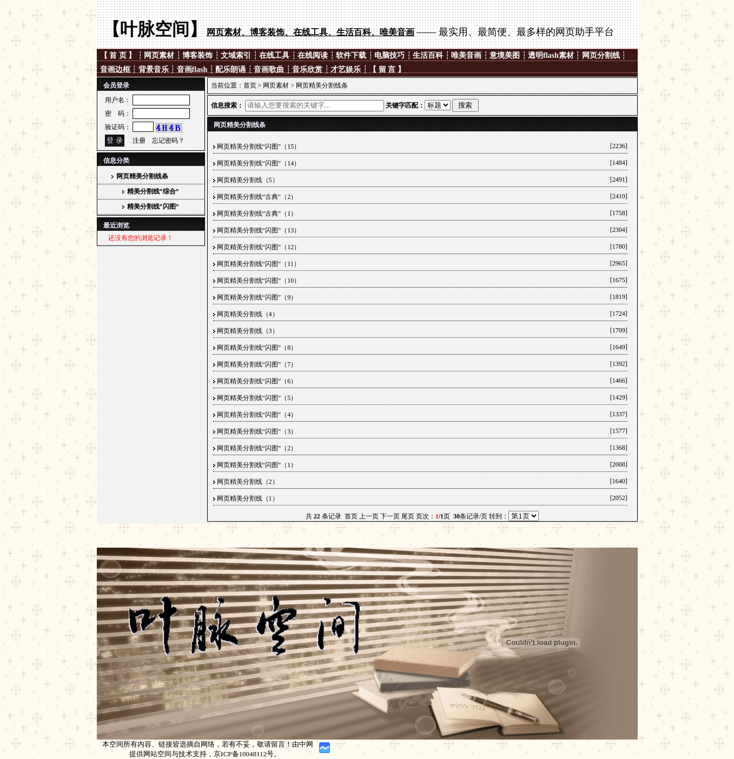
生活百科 (428, 55)
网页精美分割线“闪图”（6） (257, 381)
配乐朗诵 (230, 69)
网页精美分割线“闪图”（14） (259, 163)
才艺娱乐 (345, 69)
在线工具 (274, 55)
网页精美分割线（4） (248, 314)
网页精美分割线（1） (248, 498)
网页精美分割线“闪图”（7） (257, 364)
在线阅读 (312, 55)
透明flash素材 (551, 55)
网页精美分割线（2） (248, 481)
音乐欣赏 (307, 69)
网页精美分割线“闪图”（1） (257, 465)
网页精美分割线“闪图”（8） (257, 347)
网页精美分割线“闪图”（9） (257, 297)
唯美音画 (466, 55)
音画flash (192, 69)
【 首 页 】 (119, 55)
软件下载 (351, 55)
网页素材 (159, 55)
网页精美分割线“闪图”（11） (258, 264)
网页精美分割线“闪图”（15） (259, 146)
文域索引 (236, 55)
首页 (249, 85)
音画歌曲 (269, 69)
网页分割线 (601, 55)
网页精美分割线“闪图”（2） (257, 448)
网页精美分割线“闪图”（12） (259, 247)
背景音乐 (153, 69)
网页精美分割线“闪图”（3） (257, 431)
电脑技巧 (389, 55)
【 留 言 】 (387, 69)
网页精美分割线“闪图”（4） (257, 414)
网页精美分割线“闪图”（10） (259, 280)
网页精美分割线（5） (248, 180)
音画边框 (115, 69)
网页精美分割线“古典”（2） (257, 197)
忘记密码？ (168, 140)
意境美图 (505, 55)
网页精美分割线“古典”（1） (257, 213)
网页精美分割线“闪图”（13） (259, 230)
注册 (139, 140)
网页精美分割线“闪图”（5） (257, 398)
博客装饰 (197, 55)
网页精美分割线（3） (248, 331)
